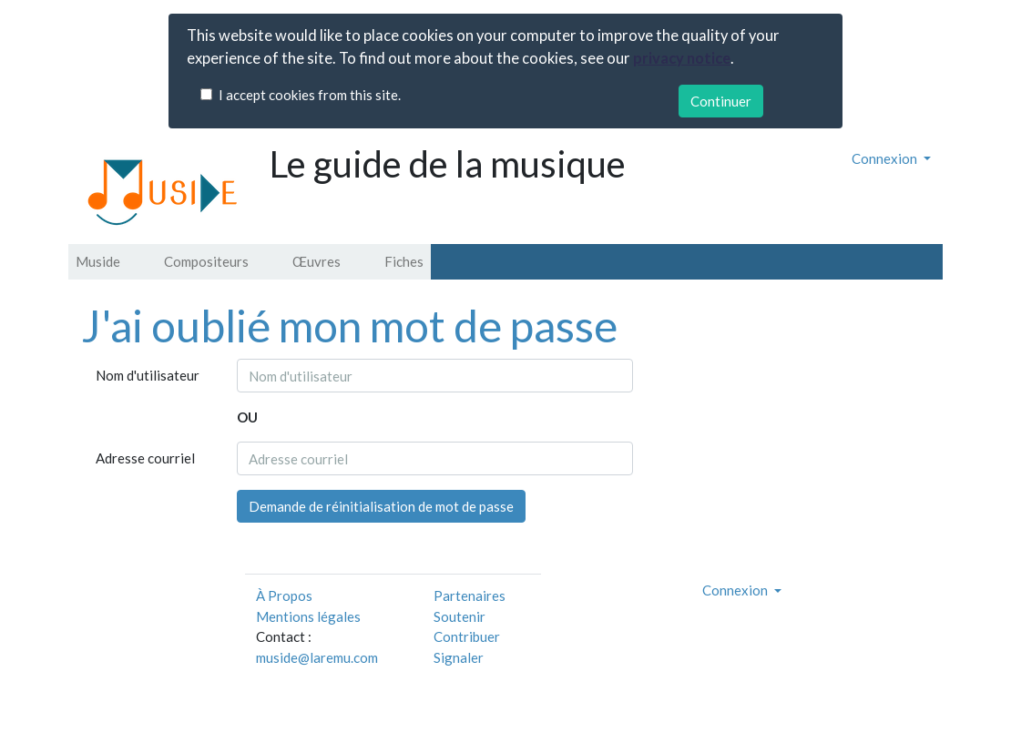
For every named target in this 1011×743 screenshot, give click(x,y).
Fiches (404, 261)
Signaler (459, 657)
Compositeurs (206, 261)
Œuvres (316, 261)
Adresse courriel (145, 458)
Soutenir (459, 616)
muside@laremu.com (317, 657)
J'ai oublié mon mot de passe (350, 325)
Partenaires (470, 595)
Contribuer (467, 636)
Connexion (886, 158)
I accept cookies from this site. (310, 95)
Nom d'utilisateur (147, 375)
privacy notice (681, 58)
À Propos (284, 595)
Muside (98, 261)
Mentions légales (308, 616)
